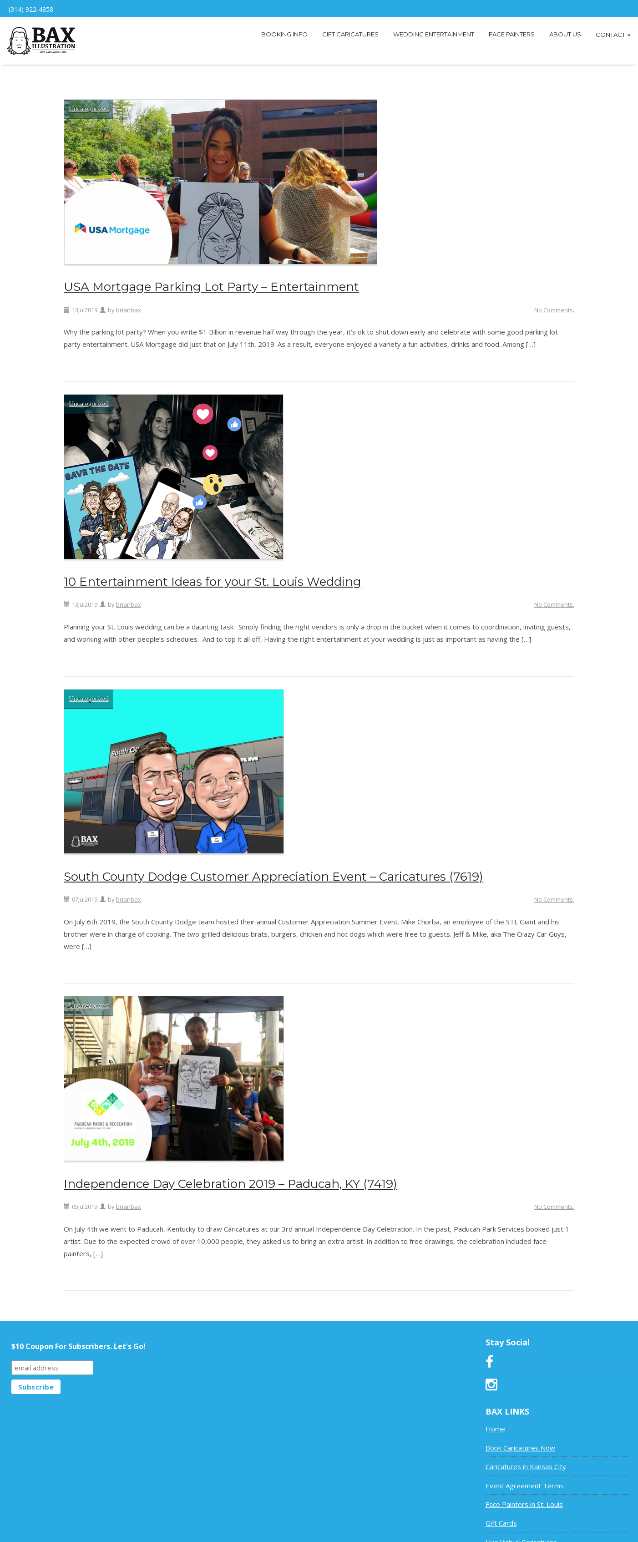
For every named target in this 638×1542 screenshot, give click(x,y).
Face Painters (512, 34)
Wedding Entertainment (433, 34)
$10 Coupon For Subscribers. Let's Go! (78, 1338)
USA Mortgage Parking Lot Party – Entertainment (211, 279)
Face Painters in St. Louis (524, 1496)
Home (495, 1420)
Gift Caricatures (350, 34)
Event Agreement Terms (525, 1477)
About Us (565, 34)
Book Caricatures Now (520, 1439)
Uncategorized (88, 100)
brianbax (128, 302)
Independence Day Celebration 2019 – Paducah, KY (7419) (230, 1176)
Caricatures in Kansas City (526, 1458)
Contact (613, 34)
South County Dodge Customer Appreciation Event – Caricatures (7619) (273, 869)
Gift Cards (501, 1514)
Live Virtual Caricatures (521, 1533)
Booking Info (284, 34)
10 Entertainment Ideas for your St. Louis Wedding (212, 574)
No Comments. (554, 302)
